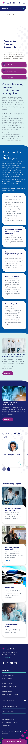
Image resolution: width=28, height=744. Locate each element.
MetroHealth (5, 13)
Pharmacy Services (7, 689)
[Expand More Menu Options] (24, 3)
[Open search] (19, 3)
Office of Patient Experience (10, 694)
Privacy (16, 722)
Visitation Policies (7, 697)
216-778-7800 (6, 657)
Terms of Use (6, 725)
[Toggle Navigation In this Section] (13, 8)
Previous (4, 469)
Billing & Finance (7, 678)
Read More (7, 373)
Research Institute (14, 13)
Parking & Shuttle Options (9, 686)
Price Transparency (7, 722)
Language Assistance (8, 719)
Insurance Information (8, 681)
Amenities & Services (8, 675)
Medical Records (7, 683)
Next (8, 469)
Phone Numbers (7, 691)
